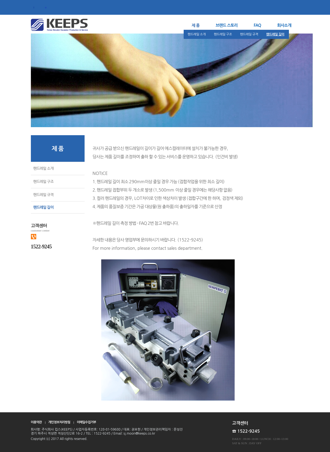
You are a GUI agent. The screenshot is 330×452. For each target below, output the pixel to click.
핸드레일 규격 (249, 34)
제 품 (196, 25)
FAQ (257, 25)
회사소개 (284, 25)
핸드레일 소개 (197, 34)
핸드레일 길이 (275, 34)
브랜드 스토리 (227, 25)
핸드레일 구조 (223, 34)
